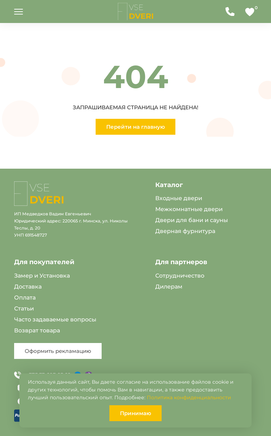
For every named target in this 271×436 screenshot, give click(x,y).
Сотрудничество (179, 275)
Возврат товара (37, 330)
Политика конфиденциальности (189, 397)
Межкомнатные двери (189, 209)
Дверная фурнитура (185, 231)
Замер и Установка (42, 275)
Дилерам (168, 286)
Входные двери (178, 198)
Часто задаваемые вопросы (55, 319)
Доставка (28, 286)
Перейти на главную (135, 126)
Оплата (25, 297)
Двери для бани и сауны (191, 220)
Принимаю (135, 413)
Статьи (24, 308)
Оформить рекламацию (58, 351)
